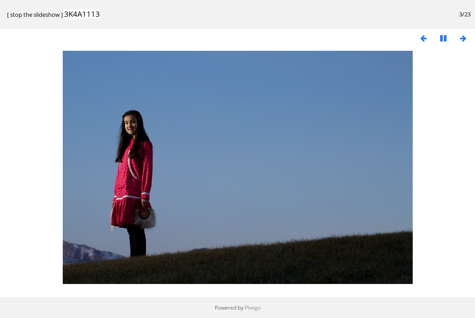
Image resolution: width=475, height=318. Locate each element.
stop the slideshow (35, 15)
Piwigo (253, 307)
